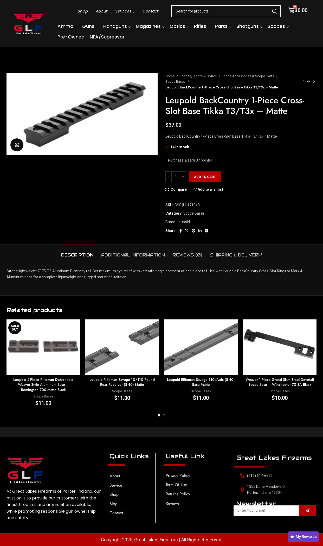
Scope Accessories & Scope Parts (248, 76)
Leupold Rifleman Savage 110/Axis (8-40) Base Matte (201, 382)
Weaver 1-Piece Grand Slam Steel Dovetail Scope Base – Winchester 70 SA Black (280, 382)
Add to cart (205, 177)
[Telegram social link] (206, 230)
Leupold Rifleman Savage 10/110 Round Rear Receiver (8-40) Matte (122, 382)
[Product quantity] (176, 176)
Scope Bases (175, 81)
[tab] (77, 252)
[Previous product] (303, 81)
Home (170, 76)
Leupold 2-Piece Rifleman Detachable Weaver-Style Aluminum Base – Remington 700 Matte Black (43, 384)
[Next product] (313, 81)
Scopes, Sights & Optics (198, 76)
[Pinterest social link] (193, 230)
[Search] (226, 11)
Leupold (183, 222)
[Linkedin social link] (200, 230)
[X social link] (186, 230)
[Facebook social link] (180, 230)
